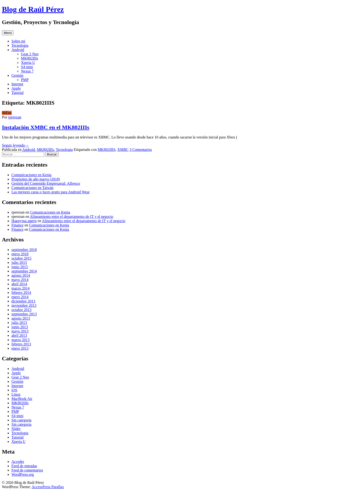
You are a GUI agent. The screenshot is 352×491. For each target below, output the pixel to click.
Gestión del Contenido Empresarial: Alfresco (45, 183)
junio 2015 (19, 267)
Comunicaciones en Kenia (31, 175)
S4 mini (27, 67)
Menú (8, 33)
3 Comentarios (140, 150)
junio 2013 (19, 327)
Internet (17, 84)
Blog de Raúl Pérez (33, 9)
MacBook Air (21, 399)
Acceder (17, 462)
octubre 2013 (21, 310)
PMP (25, 80)
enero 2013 (20, 348)
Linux (15, 394)
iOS (14, 390)
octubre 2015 (21, 258)
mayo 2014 (20, 280)
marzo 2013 (20, 340)
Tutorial (17, 93)
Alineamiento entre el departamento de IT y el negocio (71, 217)
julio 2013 (19, 323)
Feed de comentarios (27, 470)
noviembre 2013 (23, 305)
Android (17, 50)
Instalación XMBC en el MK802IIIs (45, 127)
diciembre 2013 (23, 301)
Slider (15, 429)
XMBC (122, 150)
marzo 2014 (20, 288)
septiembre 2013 (24, 314)
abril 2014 (19, 284)
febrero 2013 (21, 344)
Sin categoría (21, 420)
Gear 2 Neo (30, 54)
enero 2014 (20, 297)
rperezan (14, 117)
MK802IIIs (29, 58)
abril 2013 (19, 335)
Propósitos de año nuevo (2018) (35, 179)
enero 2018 (20, 254)
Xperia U (28, 63)
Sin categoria (21, 424)
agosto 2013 (20, 318)
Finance (17, 225)
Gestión (17, 75)
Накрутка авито (24, 221)
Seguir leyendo (15, 145)
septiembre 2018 (24, 250)
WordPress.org (22, 474)
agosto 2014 (20, 275)
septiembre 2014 (24, 271)
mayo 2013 (20, 331)
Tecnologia (19, 45)
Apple (16, 88)
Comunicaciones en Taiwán (32, 188)
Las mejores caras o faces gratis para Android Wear (50, 192)
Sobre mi (18, 41)
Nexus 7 (27, 71)
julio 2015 (19, 263)
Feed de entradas (24, 466)
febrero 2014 (21, 293)
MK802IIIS (107, 150)
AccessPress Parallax (48, 487)
